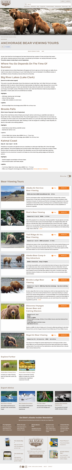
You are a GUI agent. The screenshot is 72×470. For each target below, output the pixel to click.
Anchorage (4, 39)
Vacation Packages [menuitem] (50, 6)
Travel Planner (64, 440)
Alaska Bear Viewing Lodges (27, 372)
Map (43, 51)
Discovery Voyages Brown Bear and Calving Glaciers (35, 308)
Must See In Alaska (6, 403)
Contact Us (36, 456)
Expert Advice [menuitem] (27, 6)
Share (7, 46)
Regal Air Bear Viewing (36, 335)
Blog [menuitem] (70, 6)
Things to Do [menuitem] (42, 6)
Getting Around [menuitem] (58, 6)
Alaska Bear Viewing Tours (8, 372)
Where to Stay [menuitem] (65, 6)
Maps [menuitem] (38, 6)
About (63, 1)
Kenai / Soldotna (43, 169)
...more (40, 228)
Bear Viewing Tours (34, 51)
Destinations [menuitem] (33, 6)
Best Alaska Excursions (25, 403)
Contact (68, 1)
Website (64, 188)
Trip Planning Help (36, 449)
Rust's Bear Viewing (35, 212)
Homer (35, 169)
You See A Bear (41, 403)
